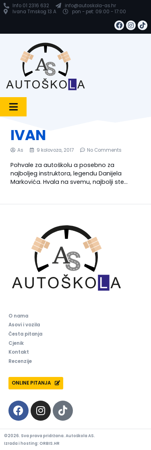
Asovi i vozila (24, 325)
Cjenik (16, 343)
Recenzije (20, 361)
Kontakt (18, 352)
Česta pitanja (25, 334)
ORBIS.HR (49, 443)
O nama (18, 316)
